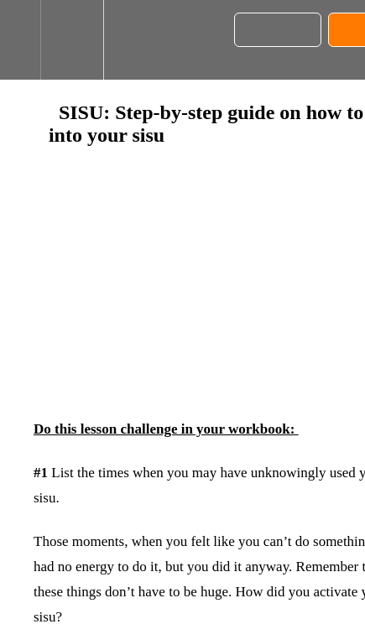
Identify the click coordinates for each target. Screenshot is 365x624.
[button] (20, 40)
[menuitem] (71, 40)
